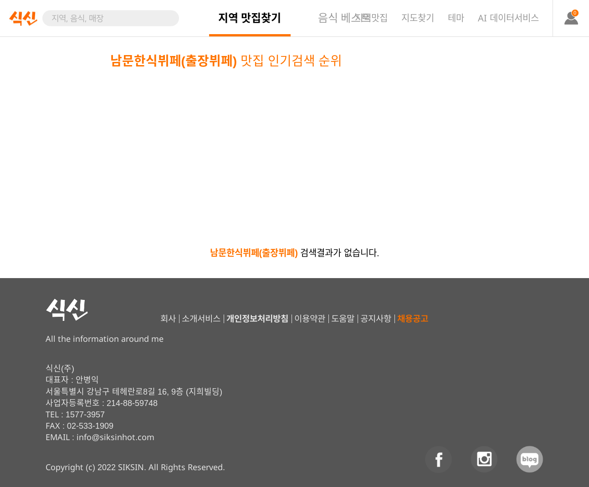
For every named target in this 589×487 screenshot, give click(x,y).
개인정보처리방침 (257, 319)
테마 (456, 18)
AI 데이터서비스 (508, 18)
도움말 (342, 319)
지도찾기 (417, 18)
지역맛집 (371, 18)
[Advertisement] (294, 139)
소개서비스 (200, 319)
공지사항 (375, 319)
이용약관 (309, 319)
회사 (167, 319)
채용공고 (412, 319)
